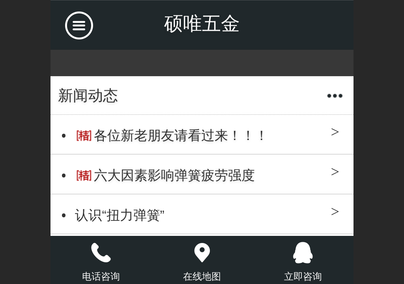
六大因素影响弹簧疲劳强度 (174, 175)
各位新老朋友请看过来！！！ (181, 135)
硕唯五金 (202, 23)
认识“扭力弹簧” (119, 215)
